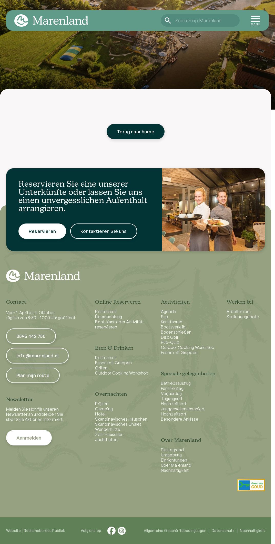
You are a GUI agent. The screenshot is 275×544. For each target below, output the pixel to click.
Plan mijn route (32, 375)
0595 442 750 (31, 336)
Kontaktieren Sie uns (103, 236)
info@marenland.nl (37, 355)
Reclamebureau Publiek (44, 530)
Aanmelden (29, 438)
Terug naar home (135, 131)
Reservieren (42, 236)
